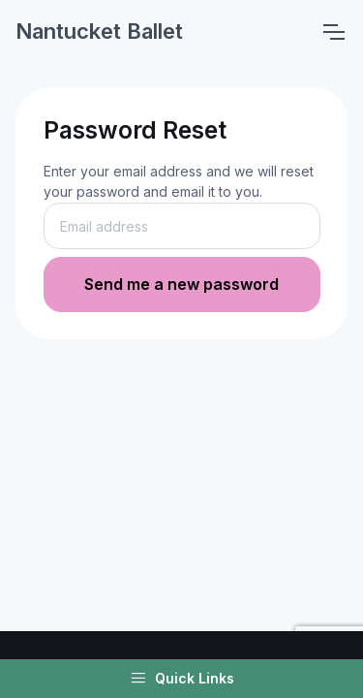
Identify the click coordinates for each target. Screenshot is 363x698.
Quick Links (182, 678)
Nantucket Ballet (99, 31)
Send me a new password (181, 284)
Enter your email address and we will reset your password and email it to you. (179, 181)
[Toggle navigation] (333, 32)
